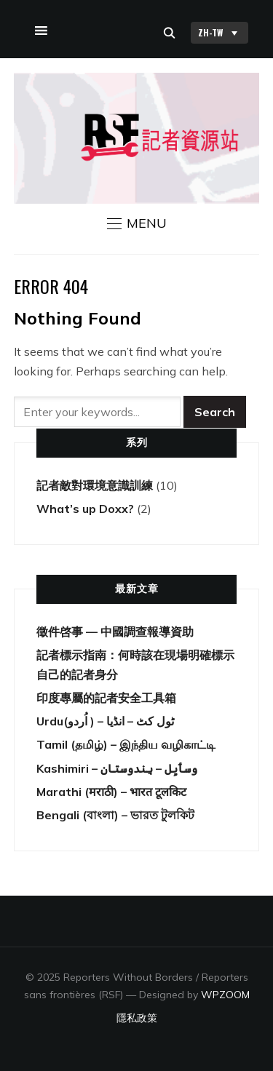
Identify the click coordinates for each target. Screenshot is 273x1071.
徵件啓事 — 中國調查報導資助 (115, 631)
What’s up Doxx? (85, 508)
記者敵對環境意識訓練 (94, 485)
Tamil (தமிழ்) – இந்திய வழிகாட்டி (125, 744)
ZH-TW (219, 32)
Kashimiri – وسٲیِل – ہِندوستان (116, 768)
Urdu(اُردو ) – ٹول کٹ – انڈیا (105, 721)
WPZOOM (225, 994)
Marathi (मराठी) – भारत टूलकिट (111, 791)
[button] (137, 223)
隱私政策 (136, 1017)
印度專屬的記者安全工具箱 (106, 697)
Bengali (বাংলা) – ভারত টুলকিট (115, 815)
